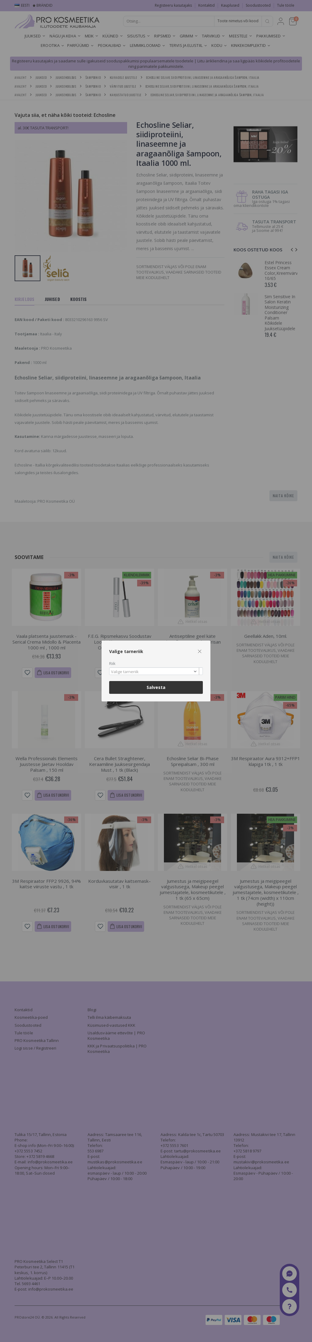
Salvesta (156, 687)
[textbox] (154, 672)
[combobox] (156, 671)
